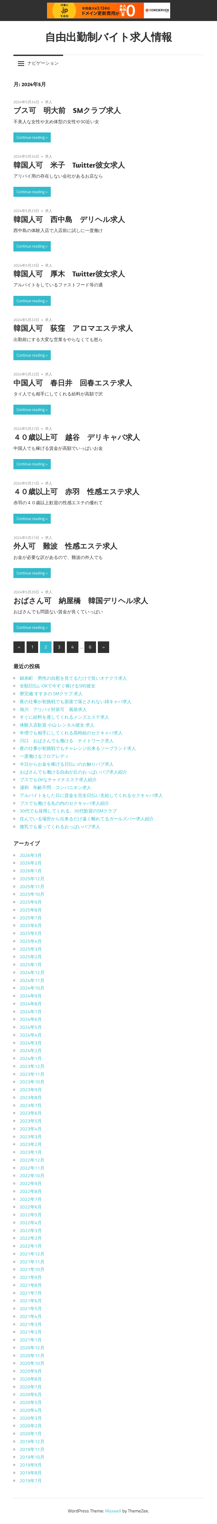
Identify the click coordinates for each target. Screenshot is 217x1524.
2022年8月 (31, 1191)
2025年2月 (31, 956)
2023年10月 (32, 1081)
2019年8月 (31, 1472)
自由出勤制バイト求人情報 (108, 36)
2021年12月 (32, 1253)
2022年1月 (31, 1246)
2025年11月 (32, 886)
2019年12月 (32, 1441)
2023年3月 (31, 1136)
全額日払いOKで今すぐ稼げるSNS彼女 (57, 685)
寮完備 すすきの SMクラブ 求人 (51, 693)
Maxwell (113, 1510)
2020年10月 (32, 1363)
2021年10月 (32, 1269)
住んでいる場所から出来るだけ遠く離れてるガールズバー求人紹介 (87, 818)
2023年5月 (31, 1121)
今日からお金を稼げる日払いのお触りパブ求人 (67, 764)
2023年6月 (31, 1113)
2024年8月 (31, 1003)
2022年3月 (31, 1230)
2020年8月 (31, 1379)
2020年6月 (31, 1394)
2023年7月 (31, 1105)
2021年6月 (31, 1300)
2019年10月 (32, 1457)
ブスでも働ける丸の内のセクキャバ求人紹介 (64, 803)
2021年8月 (31, 1285)
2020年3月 (31, 1418)
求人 (48, 102)
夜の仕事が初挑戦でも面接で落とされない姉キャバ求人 (76, 701)
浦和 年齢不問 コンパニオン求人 (55, 787)
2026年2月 (31, 862)
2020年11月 (32, 1355)
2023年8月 (31, 1097)
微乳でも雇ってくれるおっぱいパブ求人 (60, 826)
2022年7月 (31, 1199)
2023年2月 (31, 1144)
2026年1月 (31, 870)
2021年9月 (31, 1277)
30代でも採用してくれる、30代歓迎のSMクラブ (68, 810)
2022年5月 (31, 1214)
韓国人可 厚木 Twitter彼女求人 (69, 273)
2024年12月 (32, 972)
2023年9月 (31, 1089)
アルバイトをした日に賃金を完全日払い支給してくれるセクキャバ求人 (91, 795)
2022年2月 (31, 1238)
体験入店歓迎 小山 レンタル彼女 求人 (57, 725)
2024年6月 (31, 1019)
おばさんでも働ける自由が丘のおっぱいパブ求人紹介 (73, 772)
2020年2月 (31, 1425)
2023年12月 (32, 1066)
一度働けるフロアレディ (44, 756)
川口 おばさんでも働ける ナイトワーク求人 (67, 740)
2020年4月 (31, 1410)
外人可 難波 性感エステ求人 (65, 545)
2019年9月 (31, 1464)
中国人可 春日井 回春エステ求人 (72, 382)
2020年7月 (31, 1386)
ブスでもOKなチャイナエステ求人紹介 (58, 779)
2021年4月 (31, 1316)
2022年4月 (31, 1222)
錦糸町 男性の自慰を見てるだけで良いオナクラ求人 (73, 678)
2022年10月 (32, 1175)
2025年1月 (31, 964)
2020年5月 (31, 1402)
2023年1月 (31, 1152)
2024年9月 (31, 995)
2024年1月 (31, 1058)
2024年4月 (31, 1035)
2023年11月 (32, 1074)
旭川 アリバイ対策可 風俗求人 (53, 709)
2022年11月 (32, 1168)
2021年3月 (31, 1324)
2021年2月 (31, 1332)
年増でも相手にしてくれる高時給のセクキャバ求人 (71, 732)
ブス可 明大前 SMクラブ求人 (67, 110)
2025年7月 (31, 917)
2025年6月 (31, 925)
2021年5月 (31, 1308)
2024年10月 (32, 988)
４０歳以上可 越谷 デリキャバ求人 (76, 437)
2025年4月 (31, 941)
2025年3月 (31, 949)
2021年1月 (31, 1339)
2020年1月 (31, 1433)
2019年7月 (31, 1480)
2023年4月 (31, 1128)
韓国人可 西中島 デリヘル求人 (69, 219)
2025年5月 (31, 933)
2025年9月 (31, 902)
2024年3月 (31, 1042)
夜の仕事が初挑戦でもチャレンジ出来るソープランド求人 (78, 748)
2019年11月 (32, 1449)
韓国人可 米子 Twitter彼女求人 (69, 164)
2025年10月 (32, 894)
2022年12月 (32, 1160)
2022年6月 (31, 1206)
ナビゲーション (43, 63)
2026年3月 (31, 855)
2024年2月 (31, 1050)
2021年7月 (31, 1293)
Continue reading (31, 137)
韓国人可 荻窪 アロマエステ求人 (73, 328)
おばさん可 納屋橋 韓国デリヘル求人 (80, 600)
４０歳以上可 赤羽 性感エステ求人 (76, 491)
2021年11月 (32, 1261)
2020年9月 (31, 1371)
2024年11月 (32, 980)
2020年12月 (32, 1347)
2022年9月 (31, 1183)
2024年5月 (31, 1027)
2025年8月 (31, 910)
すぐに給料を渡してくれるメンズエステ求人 (64, 717)
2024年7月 (31, 1011)
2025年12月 (32, 878)
